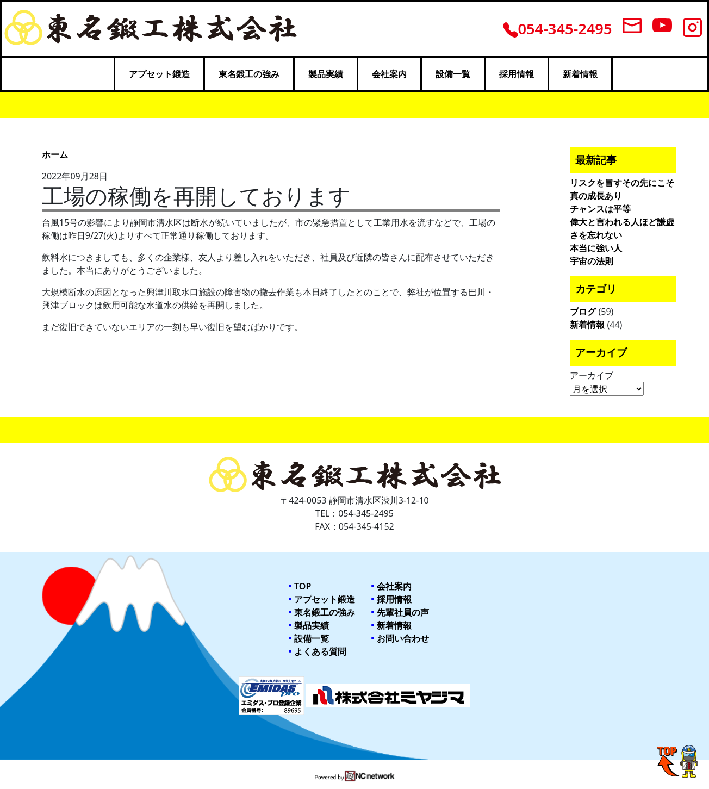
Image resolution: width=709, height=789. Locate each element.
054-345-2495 (557, 28)
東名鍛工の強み (249, 74)
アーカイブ (591, 375)
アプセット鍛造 (159, 74)
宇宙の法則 (591, 261)
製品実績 (325, 74)
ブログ (583, 312)
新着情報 (580, 74)
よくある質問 (320, 651)
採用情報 (516, 74)
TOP (302, 586)
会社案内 (389, 74)
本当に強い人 (596, 248)
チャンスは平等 (600, 209)
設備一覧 (453, 74)
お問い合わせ (403, 638)
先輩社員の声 (403, 612)
